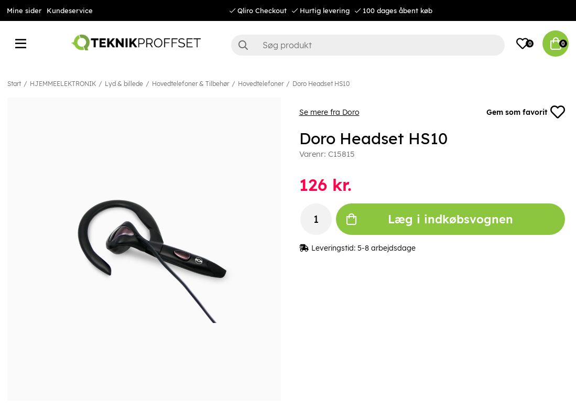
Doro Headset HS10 (321, 84)
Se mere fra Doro (329, 112)
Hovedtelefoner (261, 84)
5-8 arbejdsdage (386, 248)
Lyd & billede (124, 84)
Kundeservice (70, 10)
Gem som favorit (525, 112)
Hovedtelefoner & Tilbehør (190, 84)
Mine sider (24, 10)
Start (14, 84)
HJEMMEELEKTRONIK (63, 84)
